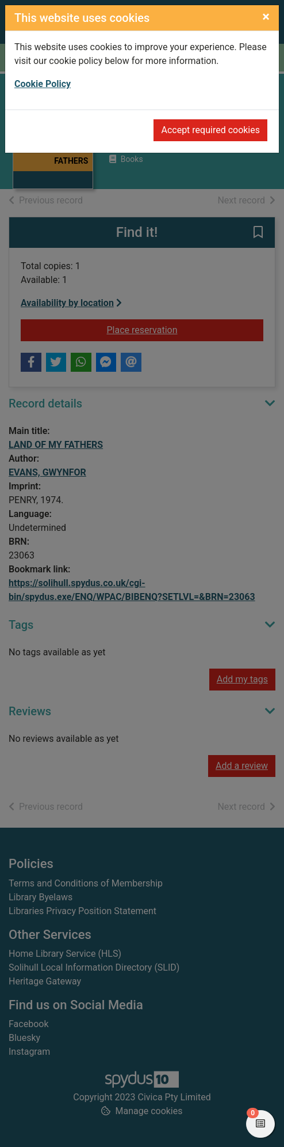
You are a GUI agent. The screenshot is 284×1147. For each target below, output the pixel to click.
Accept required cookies (210, 129)
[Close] (266, 17)
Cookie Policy (42, 83)
